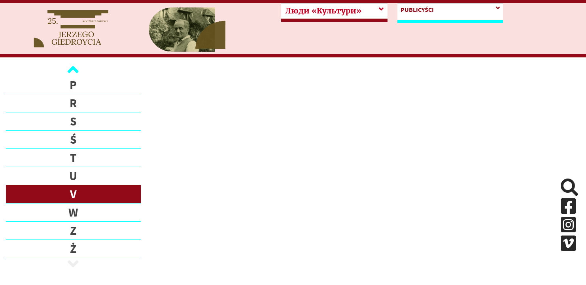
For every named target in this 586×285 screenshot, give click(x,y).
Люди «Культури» (323, 10)
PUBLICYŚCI (417, 9)
